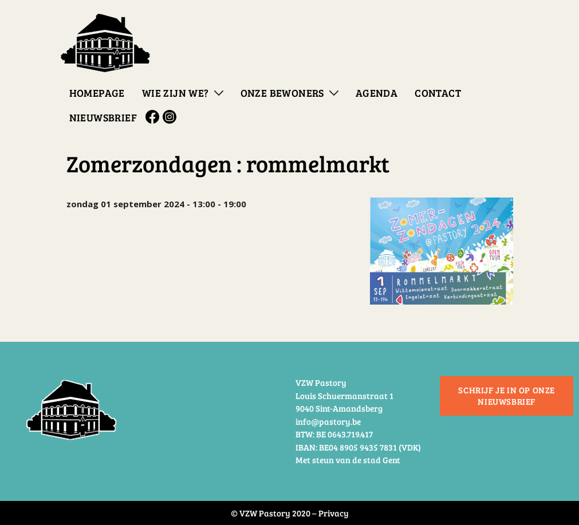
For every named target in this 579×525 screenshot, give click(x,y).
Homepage (97, 93)
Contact (438, 93)
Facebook (154, 116)
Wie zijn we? (175, 93)
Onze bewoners (282, 93)
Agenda (376, 93)
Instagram (171, 116)
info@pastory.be (328, 421)
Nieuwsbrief (103, 117)
